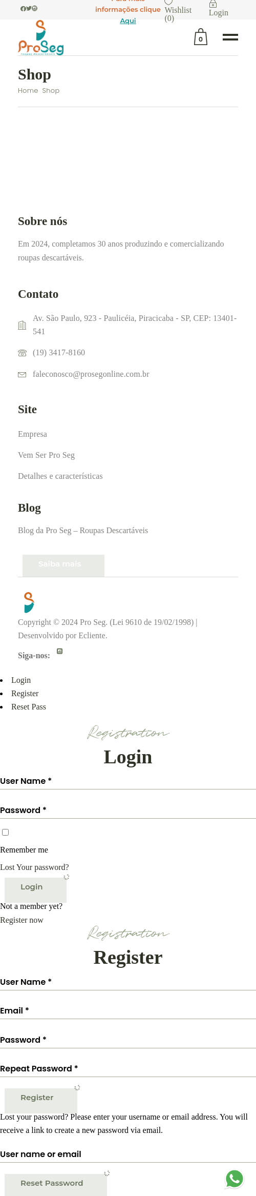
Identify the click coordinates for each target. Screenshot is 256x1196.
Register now (22, 920)
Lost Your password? (34, 867)
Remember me (24, 849)
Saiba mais (59, 564)
